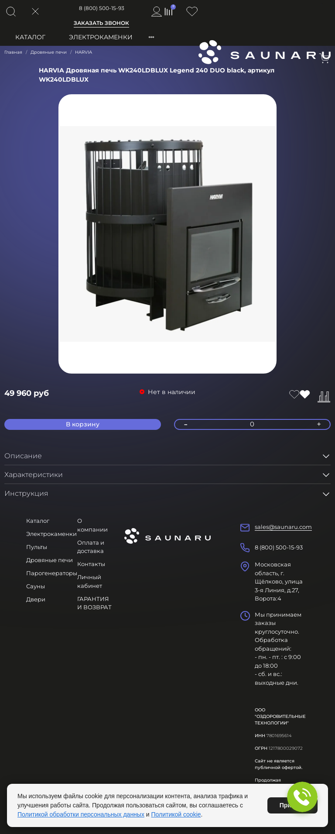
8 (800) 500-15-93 (101, 8)
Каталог (30, 37)
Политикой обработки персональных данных (80, 814)
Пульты (36, 546)
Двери (35, 599)
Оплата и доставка (90, 547)
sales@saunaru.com (283, 526)
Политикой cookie (176, 814)
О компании (92, 525)
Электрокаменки (101, 37)
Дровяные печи (49, 52)
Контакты (91, 563)
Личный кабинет (89, 581)
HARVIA (83, 52)
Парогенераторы (51, 573)
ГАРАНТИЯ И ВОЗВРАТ (94, 603)
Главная (13, 52)
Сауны (35, 586)
